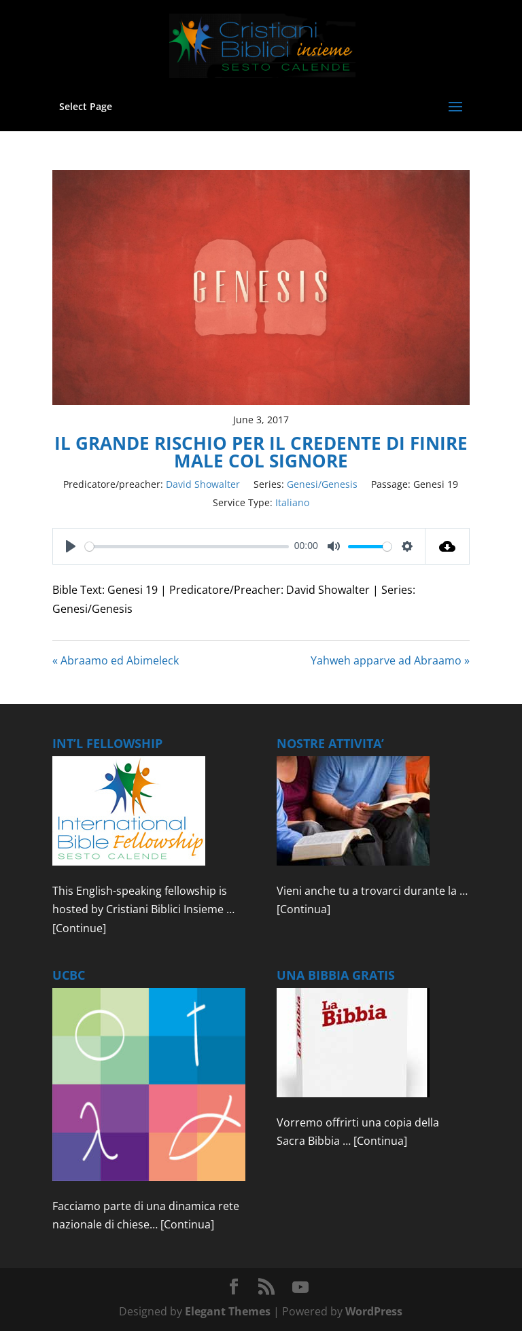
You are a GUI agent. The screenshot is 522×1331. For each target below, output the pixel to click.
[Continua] (303, 909)
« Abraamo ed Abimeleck (115, 660)
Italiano (292, 502)
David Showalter (203, 484)
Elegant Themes (228, 1311)
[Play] (71, 546)
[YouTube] (300, 1287)
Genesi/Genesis (322, 484)
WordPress (373, 1311)
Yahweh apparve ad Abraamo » (390, 660)
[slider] (187, 546)
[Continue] (79, 928)
